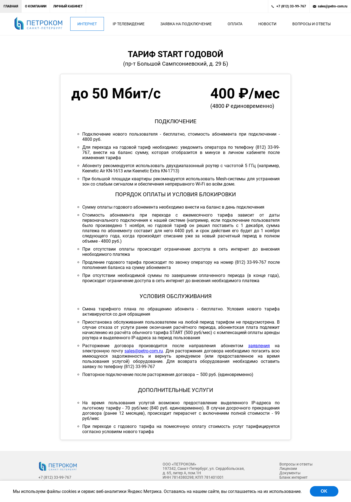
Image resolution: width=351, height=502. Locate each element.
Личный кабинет (68, 6)
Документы (290, 473)
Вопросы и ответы (311, 24)
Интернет (87, 24)
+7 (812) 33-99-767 (291, 6)
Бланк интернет (293, 477)
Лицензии (288, 468)
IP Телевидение (129, 24)
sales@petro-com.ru (332, 6)
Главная (11, 6)
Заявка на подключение (186, 24)
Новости (267, 24)
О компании (35, 6)
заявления (259, 345)
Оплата (235, 24)
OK (324, 491)
